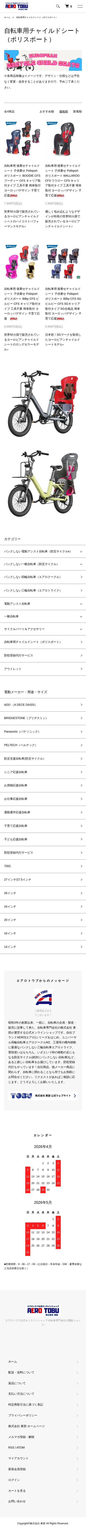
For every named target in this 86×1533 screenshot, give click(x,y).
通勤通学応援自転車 (17, 812)
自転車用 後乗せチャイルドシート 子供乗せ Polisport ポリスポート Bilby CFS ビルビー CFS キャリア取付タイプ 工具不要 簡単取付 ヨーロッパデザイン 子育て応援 (22, 303)
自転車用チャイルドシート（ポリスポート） (37, 17)
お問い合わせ (17, 1501)
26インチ (10, 893)
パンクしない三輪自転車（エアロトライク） (33, 590)
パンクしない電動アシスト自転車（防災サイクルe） (38, 551)
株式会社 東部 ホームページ (26, 1426)
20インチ (10, 919)
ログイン (14, 1480)
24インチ (10, 906)
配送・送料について (21, 1372)
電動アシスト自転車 (17, 603)
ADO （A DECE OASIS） (20, 704)
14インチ (10, 946)
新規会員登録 (17, 1469)
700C (7, 866)
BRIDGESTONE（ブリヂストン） (26, 718)
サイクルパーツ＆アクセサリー (24, 629)
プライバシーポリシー (22, 1415)
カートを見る (17, 1490)
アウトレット (13, 668)
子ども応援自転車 (15, 839)
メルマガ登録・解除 (21, 1437)
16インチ (10, 933)
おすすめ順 (47, 111)
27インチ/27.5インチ (17, 879)
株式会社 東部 (38, 1523)
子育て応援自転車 (15, 825)
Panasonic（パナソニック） (22, 731)
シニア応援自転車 (15, 772)
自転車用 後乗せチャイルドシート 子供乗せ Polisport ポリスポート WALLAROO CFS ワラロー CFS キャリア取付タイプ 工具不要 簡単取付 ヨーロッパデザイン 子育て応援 (63, 180)
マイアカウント (18, 1458)
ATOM (21, 1447)
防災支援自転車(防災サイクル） (25, 758)
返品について (17, 1383)
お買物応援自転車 (15, 785)
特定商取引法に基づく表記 (25, 1404)
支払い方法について (21, 1393)
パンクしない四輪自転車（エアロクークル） (33, 577)
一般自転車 (11, 616)
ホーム (7, 17)
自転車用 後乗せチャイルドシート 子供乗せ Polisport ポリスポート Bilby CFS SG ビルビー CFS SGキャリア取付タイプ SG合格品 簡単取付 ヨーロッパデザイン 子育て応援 (63, 303)
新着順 (77, 111)
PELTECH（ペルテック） (21, 745)
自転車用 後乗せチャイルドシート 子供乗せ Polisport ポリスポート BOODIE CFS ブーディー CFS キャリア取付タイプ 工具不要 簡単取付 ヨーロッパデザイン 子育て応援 (22, 180)
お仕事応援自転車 (15, 798)
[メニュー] (80, 6)
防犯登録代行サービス (18, 655)
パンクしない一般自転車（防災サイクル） (31, 564)
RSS (11, 1447)
